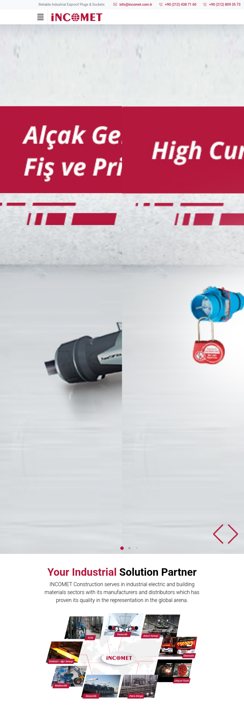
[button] (233, 534)
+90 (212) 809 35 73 (222, 4)
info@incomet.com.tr (132, 4)
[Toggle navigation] (40, 16)
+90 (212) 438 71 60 (177, 4)
